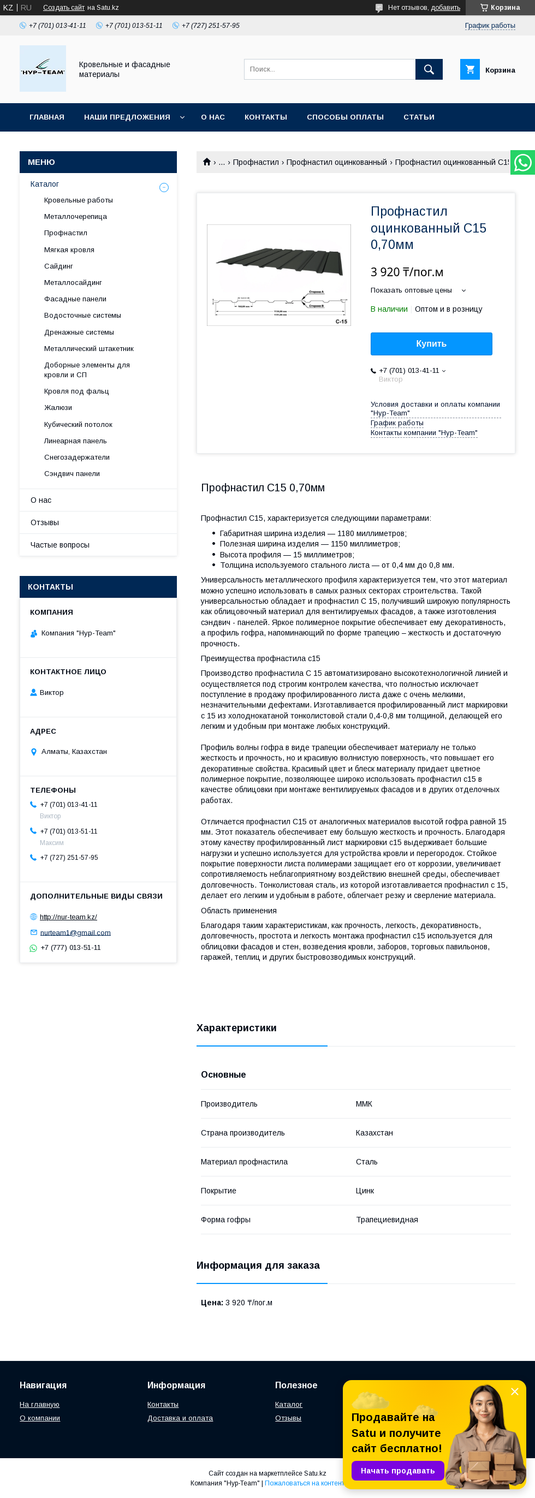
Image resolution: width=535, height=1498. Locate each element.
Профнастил (256, 162)
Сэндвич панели (72, 473)
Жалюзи (58, 407)
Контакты (266, 117)
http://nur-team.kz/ (68, 917)
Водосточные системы (82, 315)
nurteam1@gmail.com (75, 932)
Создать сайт (64, 7)
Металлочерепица (75, 216)
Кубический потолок (78, 424)
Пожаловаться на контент (304, 1483)
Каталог (45, 184)
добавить (445, 7)
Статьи (419, 117)
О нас (213, 117)
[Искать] (429, 69)
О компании (40, 1418)
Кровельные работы (78, 200)
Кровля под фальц (76, 391)
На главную (40, 1404)
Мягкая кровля (69, 250)
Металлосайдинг (73, 282)
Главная (46, 117)
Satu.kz (315, 1473)
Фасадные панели (75, 299)
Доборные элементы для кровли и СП (87, 370)
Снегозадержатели (77, 457)
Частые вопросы (60, 544)
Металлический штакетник (89, 348)
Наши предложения (127, 117)
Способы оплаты (345, 117)
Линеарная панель (75, 441)
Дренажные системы (79, 332)
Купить (432, 343)
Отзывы (45, 522)
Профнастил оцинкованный (337, 162)
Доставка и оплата (180, 1418)
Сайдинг (58, 266)
